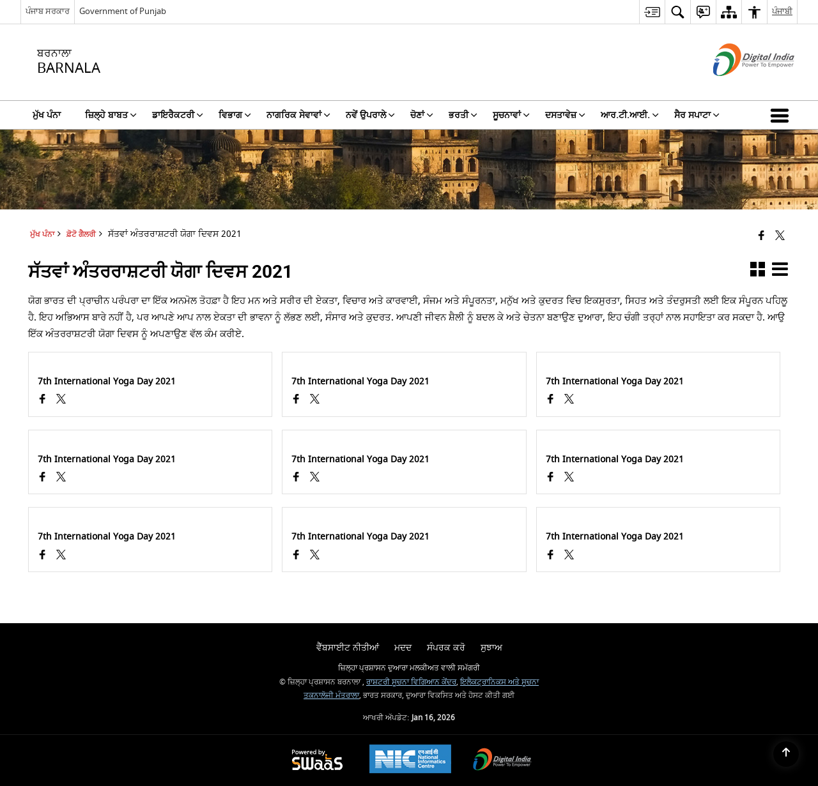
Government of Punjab (122, 11)
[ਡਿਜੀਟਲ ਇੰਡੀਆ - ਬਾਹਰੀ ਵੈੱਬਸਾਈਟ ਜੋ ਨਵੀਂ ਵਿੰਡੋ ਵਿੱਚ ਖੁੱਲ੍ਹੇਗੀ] (738, 87)
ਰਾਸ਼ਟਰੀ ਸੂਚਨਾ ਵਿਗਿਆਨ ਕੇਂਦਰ (411, 682)
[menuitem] (652, 12)
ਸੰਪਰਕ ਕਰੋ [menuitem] (446, 647)
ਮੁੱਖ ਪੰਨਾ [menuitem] (47, 115)
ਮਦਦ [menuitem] (403, 647)
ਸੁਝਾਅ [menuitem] (491, 647)
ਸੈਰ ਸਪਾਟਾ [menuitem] (697, 115)
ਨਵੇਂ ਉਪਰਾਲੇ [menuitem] (370, 115)
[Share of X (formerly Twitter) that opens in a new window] (780, 236)
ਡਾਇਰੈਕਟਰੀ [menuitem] (177, 115)
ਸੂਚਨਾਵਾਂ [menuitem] (511, 115)
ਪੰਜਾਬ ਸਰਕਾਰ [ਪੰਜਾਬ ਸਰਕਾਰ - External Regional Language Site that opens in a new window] (48, 11)
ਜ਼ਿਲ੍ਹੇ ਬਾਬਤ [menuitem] (111, 115)
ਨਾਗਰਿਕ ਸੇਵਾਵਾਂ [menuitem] (298, 115)
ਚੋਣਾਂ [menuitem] (421, 115)
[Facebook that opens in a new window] (761, 236)
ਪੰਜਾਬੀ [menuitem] (782, 11)
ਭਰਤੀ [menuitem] (463, 115)
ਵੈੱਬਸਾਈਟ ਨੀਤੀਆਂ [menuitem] (347, 647)
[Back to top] (786, 754)
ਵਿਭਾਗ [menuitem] (235, 115)
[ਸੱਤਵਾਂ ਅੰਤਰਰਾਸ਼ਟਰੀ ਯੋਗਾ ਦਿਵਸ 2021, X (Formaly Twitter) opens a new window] (61, 400)
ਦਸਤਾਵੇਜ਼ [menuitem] (565, 115)
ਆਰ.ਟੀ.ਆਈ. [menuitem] (630, 115)
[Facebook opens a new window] (42, 400)
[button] (782, 115)
